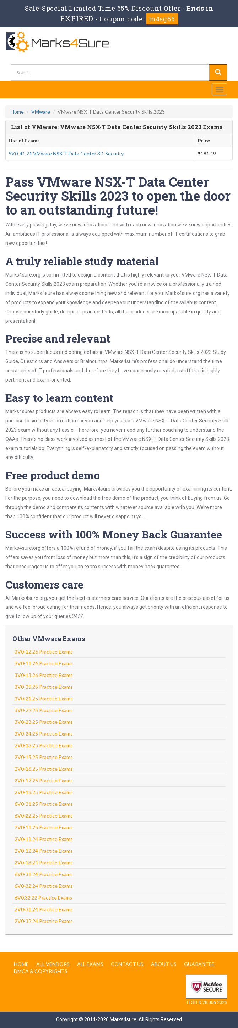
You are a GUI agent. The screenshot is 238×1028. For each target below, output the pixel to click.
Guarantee (199, 964)
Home (17, 112)
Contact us (127, 964)
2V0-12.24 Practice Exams (44, 851)
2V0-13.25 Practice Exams (44, 745)
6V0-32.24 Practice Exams (44, 886)
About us (164, 964)
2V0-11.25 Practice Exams (44, 827)
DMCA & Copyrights (40, 971)
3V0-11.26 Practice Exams (44, 663)
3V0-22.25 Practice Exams (44, 710)
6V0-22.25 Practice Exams (44, 816)
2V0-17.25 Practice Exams (44, 780)
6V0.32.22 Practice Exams (43, 898)
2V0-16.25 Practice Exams (44, 769)
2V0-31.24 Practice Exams (44, 909)
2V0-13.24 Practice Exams (44, 862)
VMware (40, 112)
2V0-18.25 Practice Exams (44, 792)
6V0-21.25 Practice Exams (44, 804)
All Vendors (53, 964)
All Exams (90, 964)
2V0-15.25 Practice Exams (44, 757)
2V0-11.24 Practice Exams (44, 839)
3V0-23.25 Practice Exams (44, 722)
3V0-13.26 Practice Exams (44, 675)
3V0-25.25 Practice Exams (44, 687)
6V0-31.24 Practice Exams (44, 874)
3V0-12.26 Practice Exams (44, 652)
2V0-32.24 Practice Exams (44, 921)
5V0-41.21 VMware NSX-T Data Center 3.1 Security (66, 154)
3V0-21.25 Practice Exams (44, 698)
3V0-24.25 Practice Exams (44, 734)
